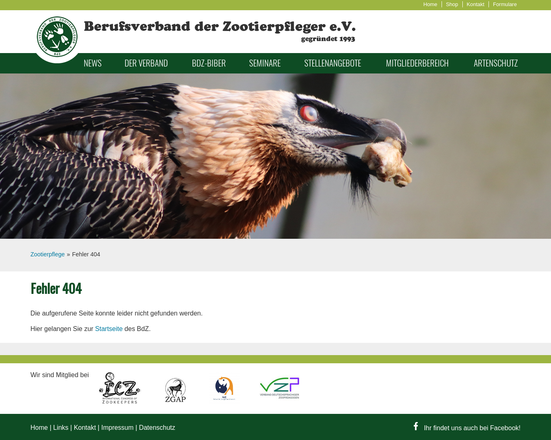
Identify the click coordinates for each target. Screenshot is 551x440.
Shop (452, 4)
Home (430, 4)
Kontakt (475, 4)
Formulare (505, 4)
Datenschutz (157, 427)
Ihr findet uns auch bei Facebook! (467, 427)
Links (60, 427)
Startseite (109, 328)
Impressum (117, 427)
